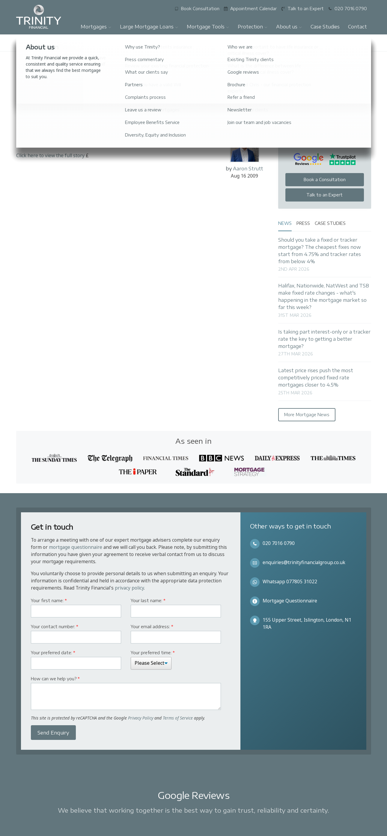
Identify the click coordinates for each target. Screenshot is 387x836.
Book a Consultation (325, 179)
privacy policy (129, 587)
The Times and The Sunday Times (83, 95)
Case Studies (325, 26)
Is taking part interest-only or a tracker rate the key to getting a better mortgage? (324, 339)
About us (289, 27)
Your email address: (152, 626)
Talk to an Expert (324, 194)
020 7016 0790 (279, 543)
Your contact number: (54, 626)
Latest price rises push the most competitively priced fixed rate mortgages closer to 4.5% (315, 377)
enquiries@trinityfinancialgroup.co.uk (304, 562)
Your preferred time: (153, 652)
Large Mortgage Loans (149, 27)
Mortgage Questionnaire (290, 600)
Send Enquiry (53, 733)
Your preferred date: (53, 652)
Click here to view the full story (50, 155)
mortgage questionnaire (75, 547)
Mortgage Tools (208, 27)
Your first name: (49, 600)
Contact (357, 26)
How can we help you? (55, 678)
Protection (253, 27)
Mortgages (96, 27)
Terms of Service (178, 718)
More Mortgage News (306, 414)
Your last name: (148, 600)
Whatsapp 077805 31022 (290, 581)
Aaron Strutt (248, 168)
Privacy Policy (140, 718)
